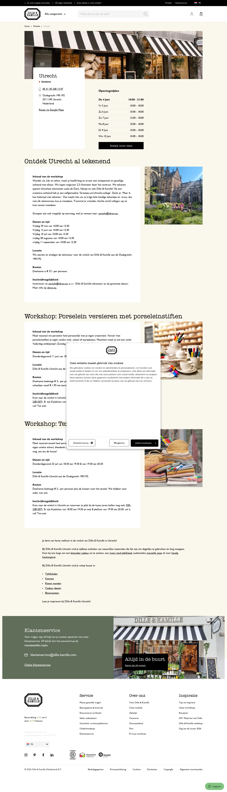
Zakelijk (133, 713)
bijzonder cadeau (80, 553)
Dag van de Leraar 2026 (190, 728)
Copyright (168, 769)
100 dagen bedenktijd (63, 3)
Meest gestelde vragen (90, 702)
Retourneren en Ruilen (90, 713)
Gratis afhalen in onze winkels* (89, 3)
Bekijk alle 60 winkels (135, 665)
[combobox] (113, 14)
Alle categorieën (55, 14)
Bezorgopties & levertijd (91, 708)
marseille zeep (154, 553)
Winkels (168, 3)
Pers (131, 728)
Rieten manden (53, 583)
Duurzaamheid (136, 723)
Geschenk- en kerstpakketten (94, 723)
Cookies (137, 769)
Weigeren (119, 443)
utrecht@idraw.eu (108, 213)
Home (27, 26)
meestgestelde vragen (36, 645)
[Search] (145, 14)
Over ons (137, 695)
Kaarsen (49, 579)
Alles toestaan (145, 443)
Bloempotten (52, 593)
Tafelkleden (51, 574)
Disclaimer (152, 769)
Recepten (183, 713)
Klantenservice (181, 3)
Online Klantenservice (37, 664)
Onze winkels (135, 708)
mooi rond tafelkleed (121, 553)
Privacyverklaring (118, 769)
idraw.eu (51, 288)
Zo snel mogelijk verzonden (38, 3)
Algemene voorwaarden (191, 769)
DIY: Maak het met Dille (190, 718)
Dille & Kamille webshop (191, 723)
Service (86, 695)
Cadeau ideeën (53, 588)
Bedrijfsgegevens (96, 769)
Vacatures (134, 718)
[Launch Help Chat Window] (214, 786)
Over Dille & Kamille (139, 702)
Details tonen (83, 443)
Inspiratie (188, 695)
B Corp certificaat (137, 734)
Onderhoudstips (87, 728)
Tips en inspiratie (187, 702)
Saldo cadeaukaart (88, 718)
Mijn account (191, 14)
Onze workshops (187, 708)
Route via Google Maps (51, 110)
